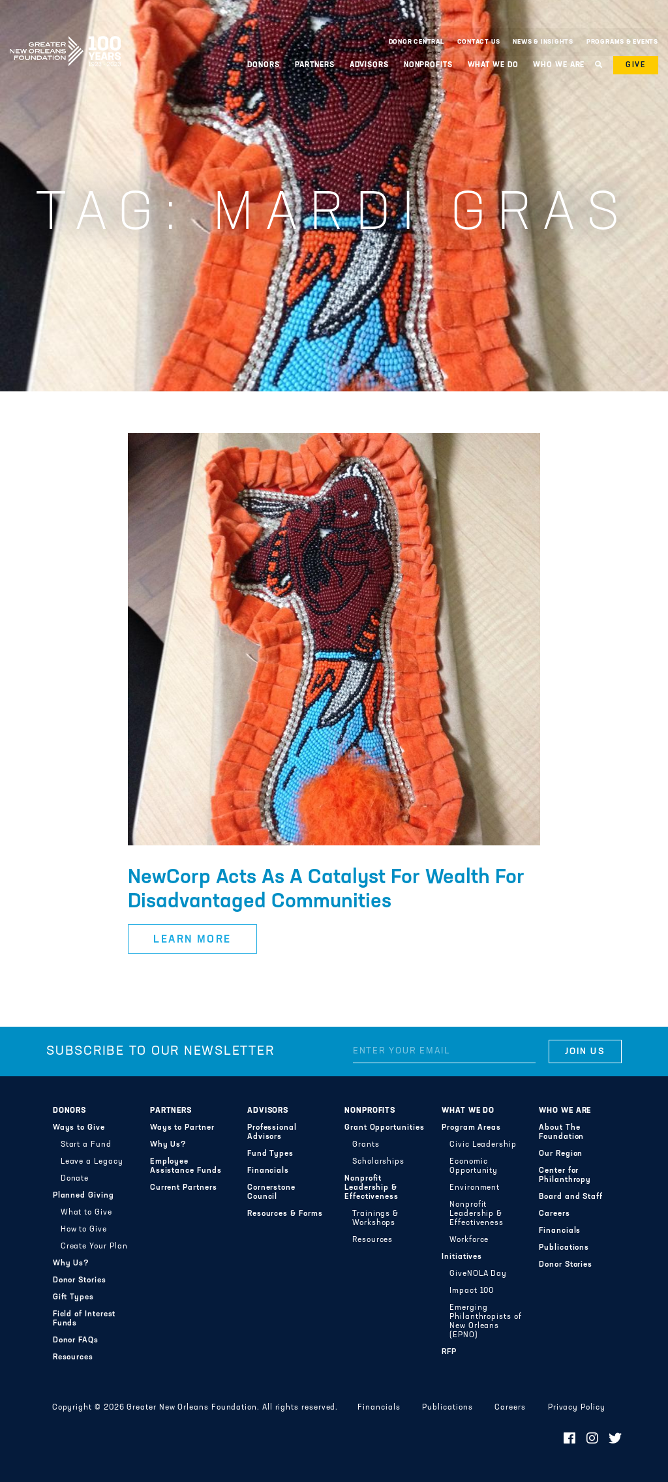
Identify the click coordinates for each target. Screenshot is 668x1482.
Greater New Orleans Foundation (65, 38)
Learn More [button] (192, 940)
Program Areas (471, 1128)
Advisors (369, 65)
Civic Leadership (483, 1145)
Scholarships (378, 1162)
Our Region (561, 1154)
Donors (263, 65)
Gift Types (73, 1297)
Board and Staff (571, 1197)
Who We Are (558, 65)
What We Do (493, 65)
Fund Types (270, 1154)
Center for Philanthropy (565, 1175)
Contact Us (478, 42)
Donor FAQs (76, 1340)
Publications (564, 1248)
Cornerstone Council (271, 1192)
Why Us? (71, 1263)
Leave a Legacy (92, 1162)
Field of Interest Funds (84, 1318)
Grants (366, 1145)
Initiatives (462, 1257)
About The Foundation (561, 1132)
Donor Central (416, 42)
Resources (73, 1357)
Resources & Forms (285, 1214)
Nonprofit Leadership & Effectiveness (371, 1188)
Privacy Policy (576, 1408)
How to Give (84, 1229)
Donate (75, 1179)
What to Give (86, 1213)
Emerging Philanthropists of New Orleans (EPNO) (485, 1321)
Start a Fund (86, 1145)
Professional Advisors (272, 1132)
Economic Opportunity (473, 1166)
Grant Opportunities (384, 1128)
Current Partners (183, 1188)
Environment (474, 1188)
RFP (449, 1352)
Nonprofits (428, 65)
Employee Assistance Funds (186, 1166)
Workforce (469, 1240)
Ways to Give (79, 1128)
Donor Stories (79, 1280)
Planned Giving (83, 1196)
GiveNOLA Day (478, 1274)
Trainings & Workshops (375, 1218)
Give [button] (636, 65)
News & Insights (543, 42)
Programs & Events (622, 42)
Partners (315, 65)
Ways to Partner (182, 1128)
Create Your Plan (94, 1246)
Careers (554, 1214)
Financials (268, 1171)
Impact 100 (471, 1291)
